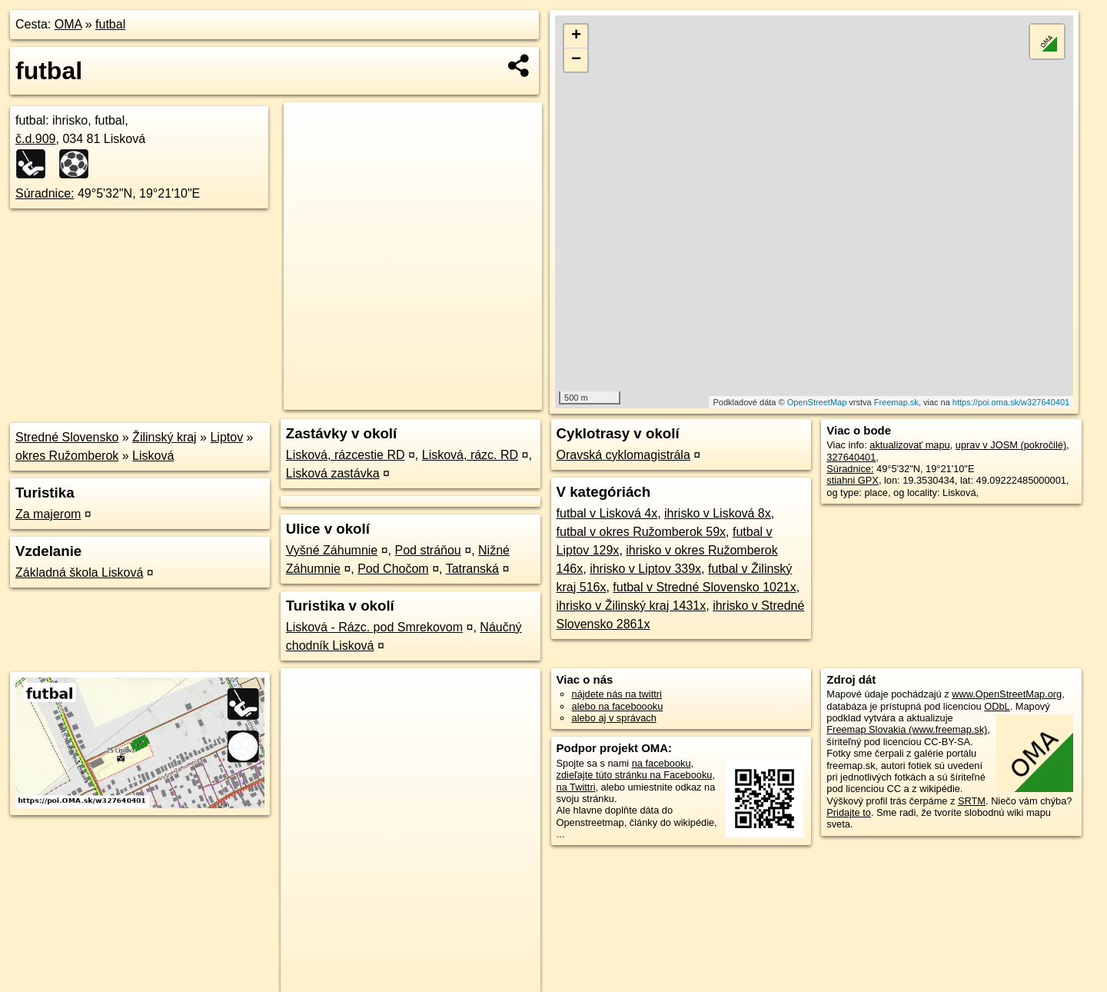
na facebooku (661, 763)
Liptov (226, 437)
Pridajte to (848, 812)
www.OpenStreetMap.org (1007, 694)
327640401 (851, 457)
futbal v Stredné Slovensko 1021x (704, 587)
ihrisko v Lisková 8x (717, 513)
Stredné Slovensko (66, 437)
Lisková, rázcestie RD (345, 454)
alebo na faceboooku (617, 706)
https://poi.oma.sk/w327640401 (1010, 402)
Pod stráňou (427, 550)
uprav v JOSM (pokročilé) (1011, 445)
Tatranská (472, 568)
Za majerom (48, 514)
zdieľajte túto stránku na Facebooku (635, 775)
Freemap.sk (896, 402)
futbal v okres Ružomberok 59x (641, 531)
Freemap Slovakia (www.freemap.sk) (906, 729)
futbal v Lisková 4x (607, 513)
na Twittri (576, 787)
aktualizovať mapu (909, 445)
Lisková (153, 455)
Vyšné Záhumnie (331, 550)
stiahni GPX (852, 480)
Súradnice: (45, 193)
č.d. (35, 138)
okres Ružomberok (66, 455)
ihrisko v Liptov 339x (645, 568)
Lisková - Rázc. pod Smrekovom (374, 627)
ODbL (996, 706)
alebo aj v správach (614, 718)
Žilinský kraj (164, 437)
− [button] (576, 60)
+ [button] (576, 36)
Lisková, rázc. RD (470, 454)
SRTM (972, 801)
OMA (68, 24)
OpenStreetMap (817, 402)
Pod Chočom (393, 568)
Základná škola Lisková (79, 572)
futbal (110, 24)
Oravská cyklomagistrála (623, 454)
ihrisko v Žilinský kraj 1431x (631, 605)
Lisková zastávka (333, 473)
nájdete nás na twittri (617, 694)
